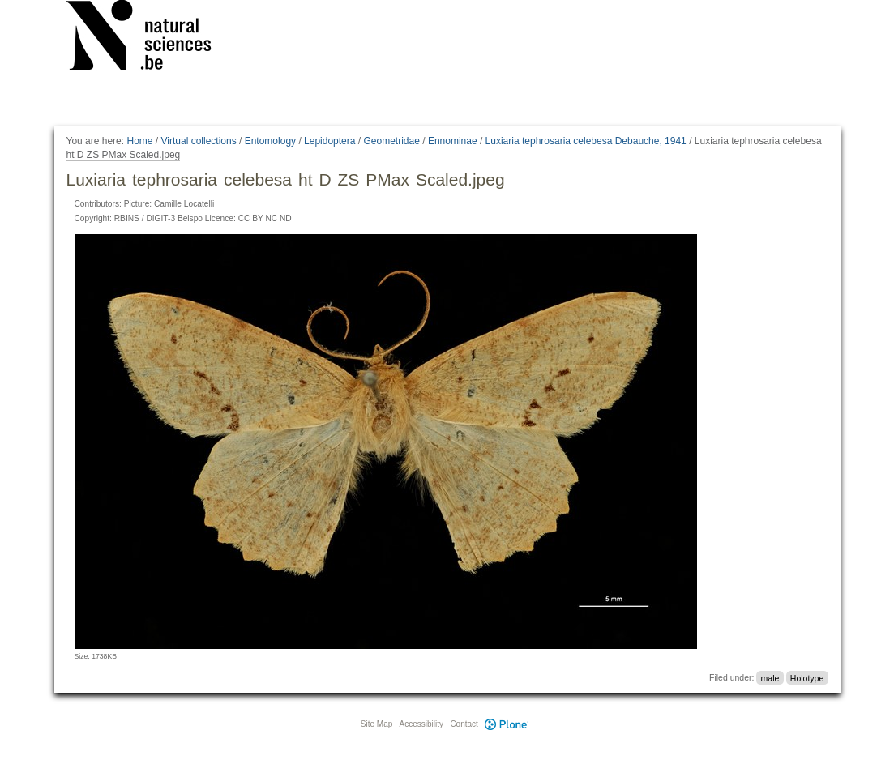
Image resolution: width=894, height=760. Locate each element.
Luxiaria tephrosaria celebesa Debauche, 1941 (586, 141)
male (770, 677)
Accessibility (421, 723)
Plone (507, 723)
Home (139, 141)
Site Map (376, 723)
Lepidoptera (329, 141)
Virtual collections (199, 141)
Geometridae (391, 141)
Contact (463, 723)
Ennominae (452, 141)
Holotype (806, 677)
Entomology (270, 141)
